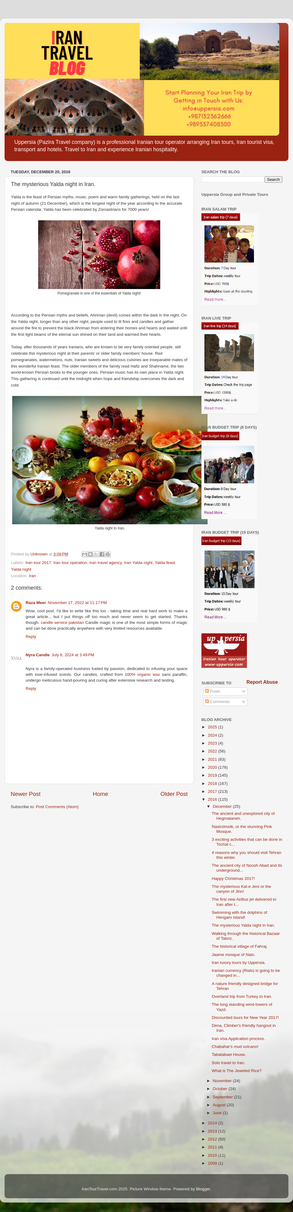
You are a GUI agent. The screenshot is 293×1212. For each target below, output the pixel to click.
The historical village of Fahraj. (240, 946)
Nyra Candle (38, 655)
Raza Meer (36, 602)
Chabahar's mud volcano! (235, 1046)
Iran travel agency (105, 562)
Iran (32, 575)
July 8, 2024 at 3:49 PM (73, 655)
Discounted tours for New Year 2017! (245, 1017)
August (220, 1105)
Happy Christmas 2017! (233, 878)
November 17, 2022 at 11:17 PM (77, 602)
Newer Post (26, 794)
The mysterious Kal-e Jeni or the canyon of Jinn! (241, 889)
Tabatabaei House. (229, 1054)
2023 (213, 743)
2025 (213, 727)
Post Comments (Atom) (57, 806)
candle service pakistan (62, 622)
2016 (213, 799)
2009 (213, 1163)
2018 (213, 783)
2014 (213, 1123)
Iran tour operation (70, 562)
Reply (31, 636)
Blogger (203, 1189)
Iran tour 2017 (38, 562)
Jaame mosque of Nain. (233, 954)
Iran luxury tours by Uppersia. (239, 962)
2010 (213, 1155)
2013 (213, 1131)
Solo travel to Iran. (228, 1062)
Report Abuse (262, 682)
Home (100, 794)
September (223, 1097)
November (223, 1080)
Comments (217, 701)
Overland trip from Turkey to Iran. (242, 996)
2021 (213, 759)
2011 (213, 1147)
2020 (213, 767)
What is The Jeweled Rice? (237, 1070)
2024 (213, 735)
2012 (213, 1139)
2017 (213, 791)
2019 (213, 775)
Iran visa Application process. (238, 1038)
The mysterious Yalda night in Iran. (243, 925)
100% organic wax (142, 674)
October (221, 1088)
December (223, 806)
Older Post (174, 794)
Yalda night (21, 569)
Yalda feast (165, 562)
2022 (213, 751)
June (218, 1113)
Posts (212, 691)
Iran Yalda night (138, 562)
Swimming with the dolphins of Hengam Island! (239, 915)
